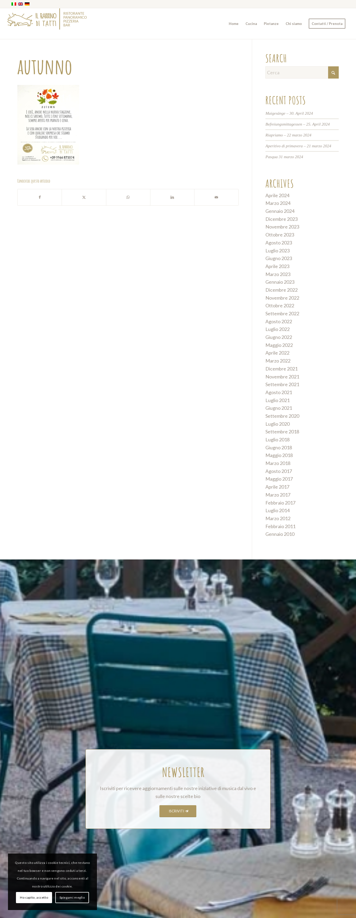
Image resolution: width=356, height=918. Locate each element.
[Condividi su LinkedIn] (172, 197)
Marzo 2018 (277, 463)
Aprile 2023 (277, 266)
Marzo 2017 (277, 495)
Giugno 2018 (278, 447)
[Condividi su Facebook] (40, 197)
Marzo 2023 (277, 274)
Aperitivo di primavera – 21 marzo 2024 (298, 146)
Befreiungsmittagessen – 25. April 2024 (297, 124)
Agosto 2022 (278, 321)
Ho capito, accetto (34, 897)
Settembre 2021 (282, 384)
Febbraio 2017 (280, 503)
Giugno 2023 (278, 258)
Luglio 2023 (277, 250)
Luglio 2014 (277, 510)
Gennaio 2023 (279, 282)
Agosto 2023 (278, 242)
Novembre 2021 (282, 377)
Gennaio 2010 (279, 534)
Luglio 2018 (277, 439)
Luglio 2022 (277, 329)
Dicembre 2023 (281, 219)
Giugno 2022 (278, 337)
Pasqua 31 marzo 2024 (284, 156)
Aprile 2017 (277, 487)
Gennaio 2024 (279, 211)
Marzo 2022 (277, 361)
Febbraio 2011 (280, 526)
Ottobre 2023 (279, 235)
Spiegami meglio (72, 897)
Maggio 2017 (279, 479)
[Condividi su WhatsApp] (128, 197)
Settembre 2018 (282, 431)
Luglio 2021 (277, 400)
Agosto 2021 (278, 392)
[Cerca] (302, 72)
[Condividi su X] (84, 197)
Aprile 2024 (277, 195)
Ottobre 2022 (279, 305)
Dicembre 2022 (281, 290)
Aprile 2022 (277, 353)
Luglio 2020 (277, 424)
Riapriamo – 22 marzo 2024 (288, 135)
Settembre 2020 (282, 416)
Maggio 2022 (279, 345)
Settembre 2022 (282, 313)
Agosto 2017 (278, 471)
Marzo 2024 (277, 203)
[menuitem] (233, 23)
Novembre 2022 (282, 298)
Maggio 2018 (279, 455)
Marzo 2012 (277, 518)
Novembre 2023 (282, 227)
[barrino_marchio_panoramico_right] (47, 23)
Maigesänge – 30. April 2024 (289, 113)
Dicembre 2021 (281, 369)
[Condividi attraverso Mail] (216, 197)
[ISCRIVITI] (177, 811)
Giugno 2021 (278, 408)
